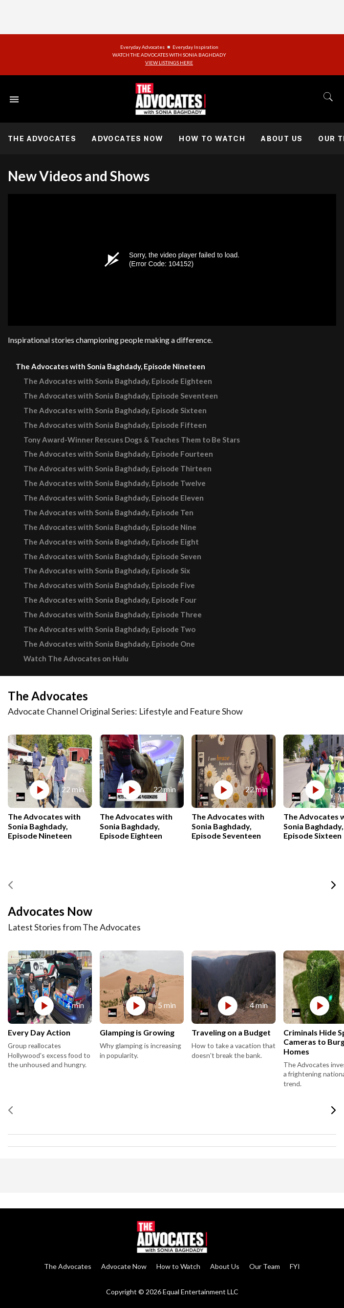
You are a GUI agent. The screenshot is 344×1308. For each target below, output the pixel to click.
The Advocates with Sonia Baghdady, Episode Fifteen (115, 425)
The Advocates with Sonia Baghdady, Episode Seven (112, 556)
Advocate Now (124, 1266)
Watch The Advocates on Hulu (76, 658)
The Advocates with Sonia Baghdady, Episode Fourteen (118, 453)
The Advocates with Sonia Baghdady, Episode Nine (109, 527)
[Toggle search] (328, 97)
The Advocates (42, 138)
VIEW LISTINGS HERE (169, 62)
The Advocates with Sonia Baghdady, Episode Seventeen (120, 395)
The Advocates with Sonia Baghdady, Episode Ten (108, 512)
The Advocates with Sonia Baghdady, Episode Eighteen (117, 381)
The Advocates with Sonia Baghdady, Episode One (109, 643)
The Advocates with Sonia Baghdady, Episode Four (109, 599)
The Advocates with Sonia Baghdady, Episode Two (109, 629)
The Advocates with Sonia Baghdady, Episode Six (106, 570)
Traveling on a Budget (231, 1032)
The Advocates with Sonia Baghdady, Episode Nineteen (110, 366)
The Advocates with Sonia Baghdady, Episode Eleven (113, 497)
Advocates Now (127, 138)
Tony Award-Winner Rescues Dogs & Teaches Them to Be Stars (131, 439)
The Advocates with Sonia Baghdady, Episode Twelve (114, 483)
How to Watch (212, 138)
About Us (281, 138)
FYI (295, 1266)
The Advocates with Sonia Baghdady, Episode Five (109, 585)
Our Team (264, 1266)
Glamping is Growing (137, 1032)
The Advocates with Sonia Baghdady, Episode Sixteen (115, 410)
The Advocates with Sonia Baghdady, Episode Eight (111, 541)
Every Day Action (39, 1032)
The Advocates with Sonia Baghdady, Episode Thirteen (117, 468)
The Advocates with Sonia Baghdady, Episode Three (112, 614)
